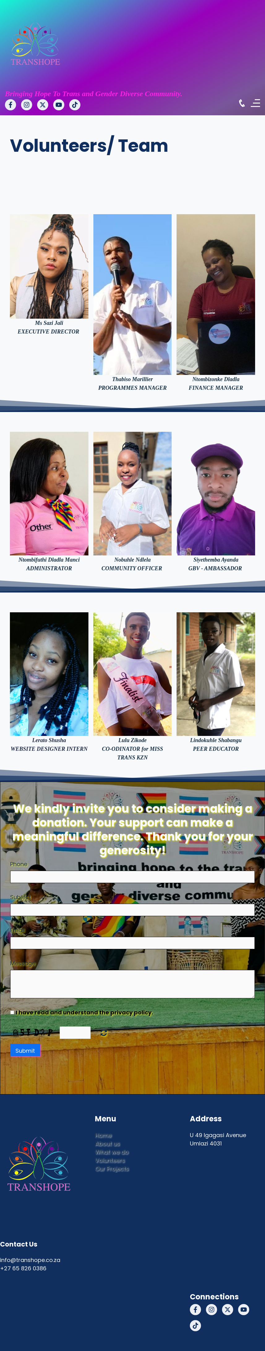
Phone (18, 864)
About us (107, 1143)
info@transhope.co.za (30, 1260)
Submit (25, 1051)
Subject (20, 897)
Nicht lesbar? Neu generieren (103, 1032)
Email (17, 930)
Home (103, 1135)
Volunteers (110, 1160)
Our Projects (112, 1168)
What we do (111, 1152)
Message (22, 963)
